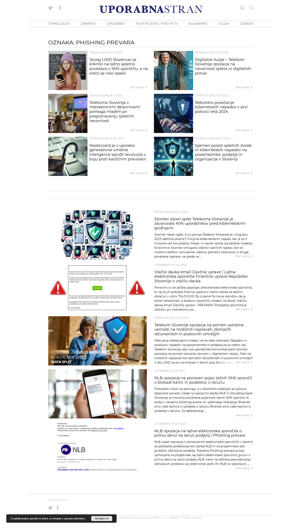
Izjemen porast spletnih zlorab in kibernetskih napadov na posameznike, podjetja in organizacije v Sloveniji (223, 152)
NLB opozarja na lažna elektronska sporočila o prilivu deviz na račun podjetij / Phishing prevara (199, 433)
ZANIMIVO (88, 24)
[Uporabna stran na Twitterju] (50, 8)
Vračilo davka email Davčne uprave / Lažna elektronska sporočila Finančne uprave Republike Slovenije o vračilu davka (201, 277)
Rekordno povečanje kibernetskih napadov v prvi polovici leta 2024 (221, 107)
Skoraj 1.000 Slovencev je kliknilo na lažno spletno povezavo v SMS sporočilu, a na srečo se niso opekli (118, 66)
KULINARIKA (198, 24)
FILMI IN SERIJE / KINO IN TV (157, 24)
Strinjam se (101, 518)
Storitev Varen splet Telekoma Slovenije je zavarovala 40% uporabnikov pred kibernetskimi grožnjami (200, 224)
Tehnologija (98, 52)
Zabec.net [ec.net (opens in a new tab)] (158, 517)
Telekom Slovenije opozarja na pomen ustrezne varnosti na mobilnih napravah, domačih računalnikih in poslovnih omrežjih (199, 330)
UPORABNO (116, 24)
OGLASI (223, 24)
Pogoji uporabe (192, 517)
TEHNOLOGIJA (59, 24)
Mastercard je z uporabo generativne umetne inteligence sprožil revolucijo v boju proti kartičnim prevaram (117, 152)
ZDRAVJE (247, 24)
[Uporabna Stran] (151, 9)
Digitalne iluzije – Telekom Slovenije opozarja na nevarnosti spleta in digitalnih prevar (223, 66)
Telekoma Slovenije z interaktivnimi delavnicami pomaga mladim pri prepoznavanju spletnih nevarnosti (114, 111)
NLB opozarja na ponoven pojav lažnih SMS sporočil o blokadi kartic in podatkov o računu (203, 380)
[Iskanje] (251, 8)
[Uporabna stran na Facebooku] (60, 8)
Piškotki (174, 517)
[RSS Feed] (242, 8)
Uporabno (162, 264)
